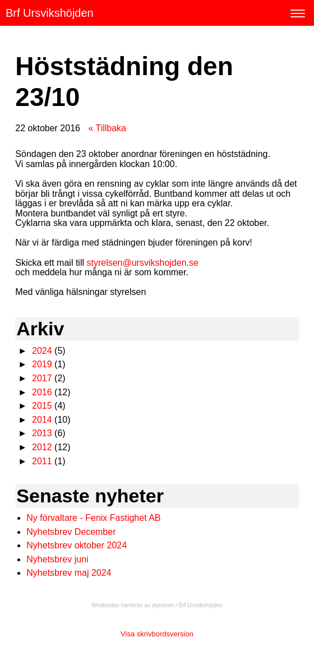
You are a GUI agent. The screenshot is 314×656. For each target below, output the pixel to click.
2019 (42, 364)
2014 (42, 419)
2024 (42, 350)
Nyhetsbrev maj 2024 (68, 573)
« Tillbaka (107, 128)
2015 (42, 405)
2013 (42, 433)
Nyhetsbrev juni (57, 559)
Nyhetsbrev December (71, 532)
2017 (42, 378)
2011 (42, 461)
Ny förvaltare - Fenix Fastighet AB (94, 518)
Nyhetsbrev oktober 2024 (76, 545)
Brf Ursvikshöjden (50, 13)
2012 (42, 447)
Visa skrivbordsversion (157, 634)
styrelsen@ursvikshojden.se (142, 262)
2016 (42, 392)
